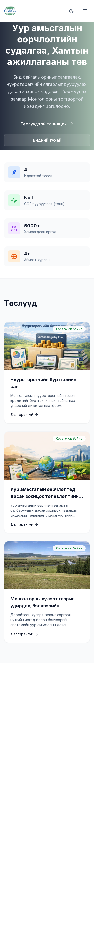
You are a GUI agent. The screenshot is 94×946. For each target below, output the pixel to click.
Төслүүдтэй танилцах (47, 123)
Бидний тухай (47, 140)
